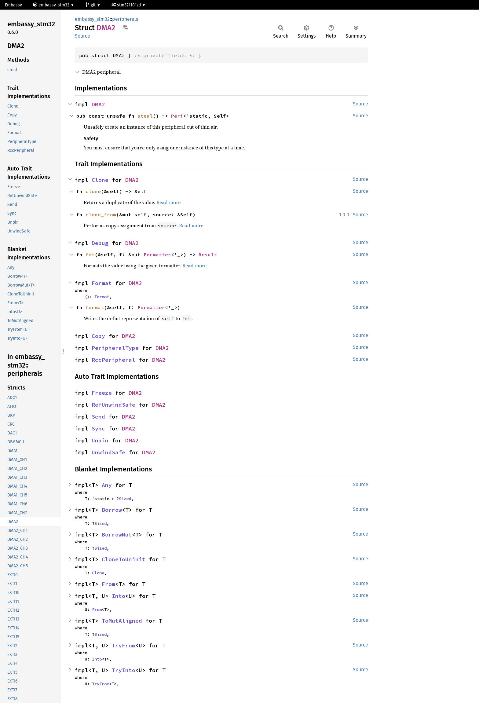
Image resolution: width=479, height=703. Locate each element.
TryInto (123, 670)
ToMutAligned (122, 620)
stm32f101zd (127, 5)
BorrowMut (117, 534)
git (91, 5)
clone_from (101, 214)
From (108, 584)
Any (107, 485)
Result (208, 254)
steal (145, 116)
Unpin (100, 440)
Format (102, 283)
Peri (177, 116)
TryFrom (123, 645)
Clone (100, 179)
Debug (100, 243)
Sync (98, 428)
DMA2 (98, 104)
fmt (90, 254)
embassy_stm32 (92, 19)
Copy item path (125, 27)
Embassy (13, 5)
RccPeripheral (113, 359)
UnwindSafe (108, 452)
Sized (125, 498)
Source (82, 36)
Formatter (157, 254)
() (87, 296)
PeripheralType (115, 347)
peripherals (125, 19)
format (95, 307)
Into (118, 595)
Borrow (112, 509)
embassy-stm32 (52, 5)
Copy (98, 335)
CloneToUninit (123, 559)
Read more (168, 202)
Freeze (102, 392)
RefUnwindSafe (113, 404)
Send (98, 416)
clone (93, 191)
